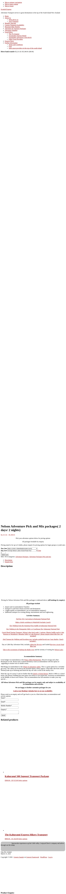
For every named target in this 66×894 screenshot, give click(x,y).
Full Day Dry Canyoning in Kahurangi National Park (33, 619)
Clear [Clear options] (39, 550)
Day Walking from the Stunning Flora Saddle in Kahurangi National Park (33, 626)
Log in (50, 858)
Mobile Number (6, 705)
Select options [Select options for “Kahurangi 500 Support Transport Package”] (22, 781)
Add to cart (5, 555)
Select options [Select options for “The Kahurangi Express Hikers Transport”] (22, 839)
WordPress (43, 858)
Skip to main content (11, 4)
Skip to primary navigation (13, 2)
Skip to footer (9, 6)
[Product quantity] (3, 553)
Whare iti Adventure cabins (32, 667)
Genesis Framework (32, 858)
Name (3, 698)
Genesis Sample (19, 858)
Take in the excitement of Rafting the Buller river (18, 650)
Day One (4, 548)
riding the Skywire (36, 644)
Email (3, 702)
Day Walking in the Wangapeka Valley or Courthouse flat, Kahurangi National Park (33, 629)
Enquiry (4, 709)
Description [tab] (8, 560)
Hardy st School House (40, 674)
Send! (3, 716)
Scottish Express (6, 9)
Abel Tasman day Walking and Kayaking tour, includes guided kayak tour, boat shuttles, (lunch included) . (33, 640)
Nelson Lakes (58, 650)
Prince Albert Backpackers (32, 660)
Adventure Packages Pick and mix (40, 557)
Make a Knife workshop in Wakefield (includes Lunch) (33, 622)
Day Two (4, 550)
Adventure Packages (21, 557)
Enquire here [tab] (9, 562)
